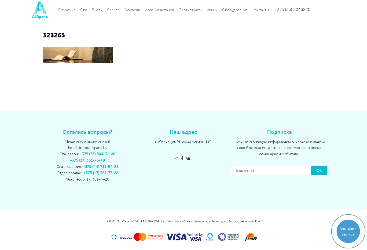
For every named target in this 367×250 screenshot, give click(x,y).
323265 (54, 35)
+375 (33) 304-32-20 (97, 154)
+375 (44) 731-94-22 (100, 166)
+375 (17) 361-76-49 (87, 160)
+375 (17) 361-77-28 (101, 173)
